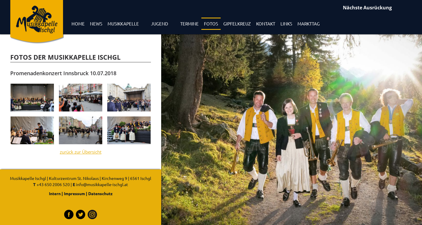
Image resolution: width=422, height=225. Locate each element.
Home (78, 23)
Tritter (80, 214)
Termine (189, 23)
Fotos (211, 23)
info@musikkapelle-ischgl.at (102, 184)
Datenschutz (100, 193)
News (96, 23)
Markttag (308, 23)
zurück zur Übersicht (80, 152)
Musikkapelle (123, 23)
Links (286, 23)
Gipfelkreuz (237, 23)
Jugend (159, 23)
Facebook (69, 214)
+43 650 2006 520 (53, 184)
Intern (55, 193)
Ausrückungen (379, 8)
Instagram (92, 214)
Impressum (74, 193)
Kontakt (265, 23)
